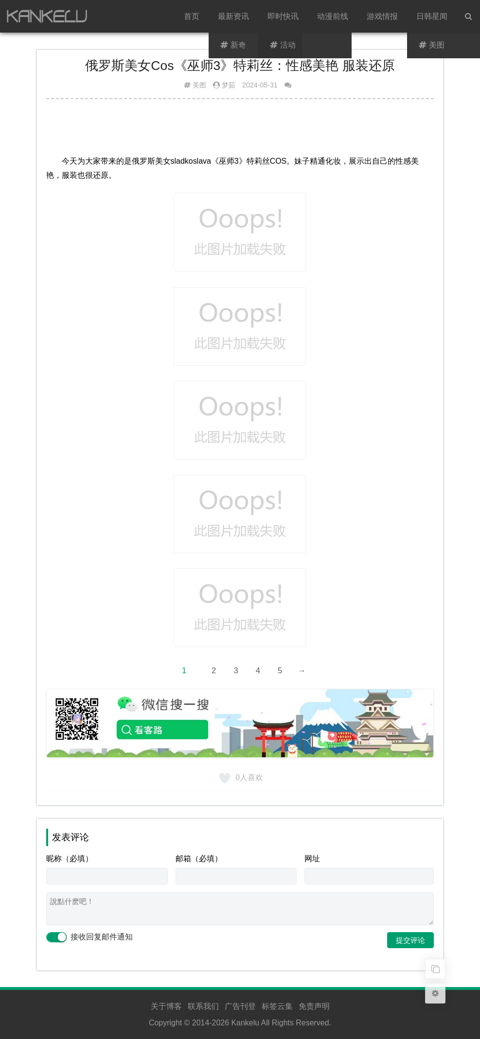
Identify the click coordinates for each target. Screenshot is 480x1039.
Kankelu (245, 1023)
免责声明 (314, 1006)
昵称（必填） (69, 858)
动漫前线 (332, 16)
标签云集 (277, 1006)
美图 (199, 85)
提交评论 (410, 940)
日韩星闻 (431, 16)
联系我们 (203, 1006)
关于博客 (166, 1006)
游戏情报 (382, 16)
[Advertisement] (240, 131)
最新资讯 (233, 16)
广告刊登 (240, 1006)
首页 (191, 16)
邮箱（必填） (199, 858)
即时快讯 (283, 16)
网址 (312, 858)
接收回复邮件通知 (89, 937)
